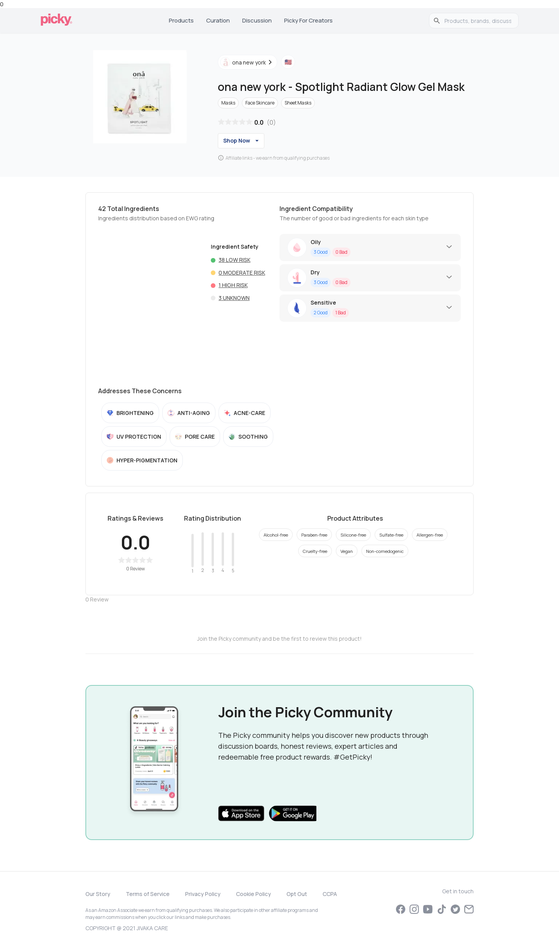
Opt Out (296, 894)
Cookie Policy (253, 894)
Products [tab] (181, 20)
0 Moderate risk (242, 272)
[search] (478, 20)
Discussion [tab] (257, 20)
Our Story (97, 894)
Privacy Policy (202, 894)
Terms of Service (148, 894)
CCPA (330, 894)
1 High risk (233, 285)
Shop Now (242, 141)
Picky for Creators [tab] (308, 20)
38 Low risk (234, 259)
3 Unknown (234, 298)
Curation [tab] (218, 20)
